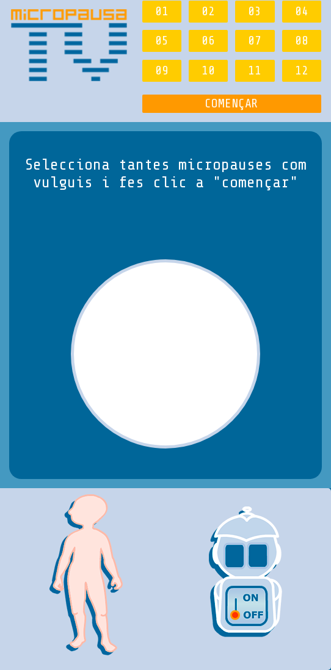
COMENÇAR (231, 103)
